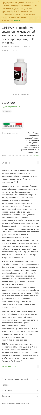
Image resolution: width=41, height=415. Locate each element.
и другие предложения (11, 107)
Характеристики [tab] (20, 366)
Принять (17, 20)
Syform (36, 155)
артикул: (16, 94)
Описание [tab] (20, 162)
